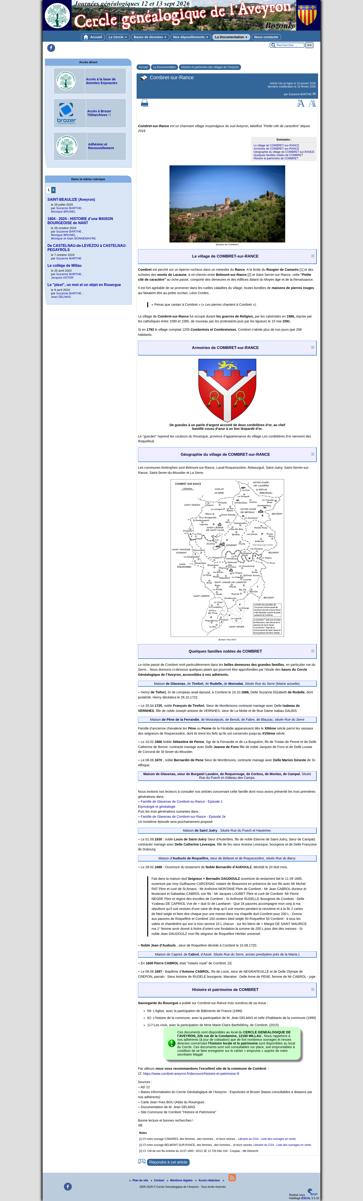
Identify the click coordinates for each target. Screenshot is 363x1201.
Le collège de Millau (64, 265)
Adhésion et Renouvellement (101, 146)
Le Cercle (118, 37)
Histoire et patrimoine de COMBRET (275, 158)
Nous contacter (266, 37)
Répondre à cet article (168, 1162)
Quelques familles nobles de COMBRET (278, 155)
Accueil (93, 37)
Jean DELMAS (61, 297)
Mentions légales (180, 1180)
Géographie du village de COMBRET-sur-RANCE (283, 152)
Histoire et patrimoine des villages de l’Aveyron (210, 67)
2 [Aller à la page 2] (53, 190)
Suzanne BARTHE (301, 94)
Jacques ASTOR (62, 277)
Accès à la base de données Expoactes (101, 81)
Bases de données (150, 37)
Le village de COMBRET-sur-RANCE (276, 145)
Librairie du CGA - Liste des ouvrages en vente (267, 1139)
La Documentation (231, 37)
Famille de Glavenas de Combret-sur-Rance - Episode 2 (182, 816)
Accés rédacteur (208, 1180)
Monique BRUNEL (63, 211)
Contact (158, 1180)
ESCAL (306, 1198)
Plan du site (139, 1180)
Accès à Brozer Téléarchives (99, 113)
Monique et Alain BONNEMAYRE (73, 238)
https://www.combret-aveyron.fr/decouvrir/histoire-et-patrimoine (189, 1073)
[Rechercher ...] (287, 45)
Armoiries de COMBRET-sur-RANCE (276, 148)
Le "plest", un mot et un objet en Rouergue (84, 285)
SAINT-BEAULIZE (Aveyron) (71, 199)
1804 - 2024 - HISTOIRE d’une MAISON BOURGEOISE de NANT (80, 221)
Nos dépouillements (191, 37)
